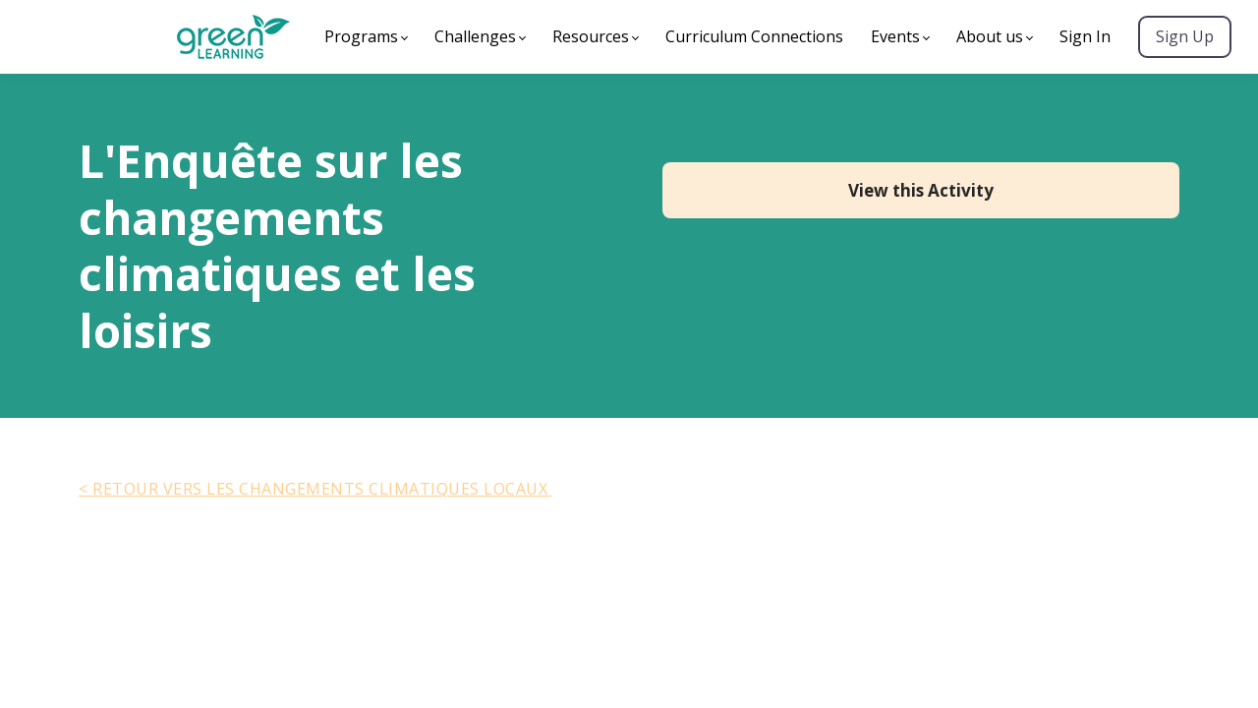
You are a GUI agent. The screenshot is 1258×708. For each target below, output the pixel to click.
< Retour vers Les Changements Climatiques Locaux (315, 489)
